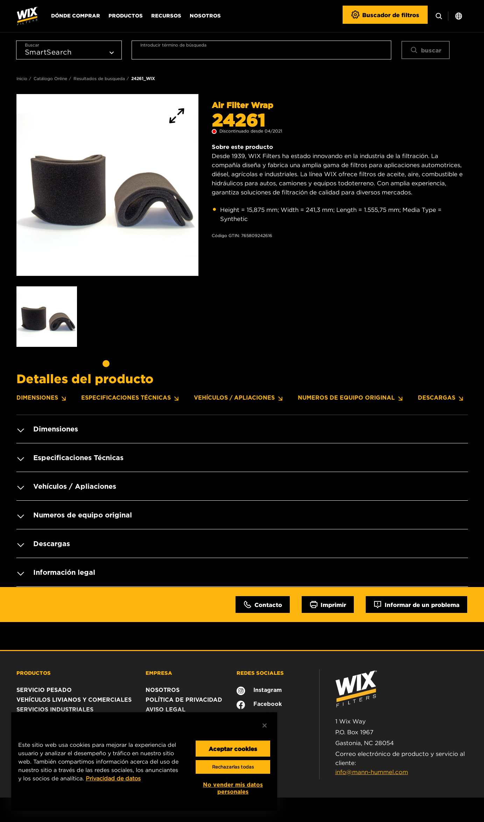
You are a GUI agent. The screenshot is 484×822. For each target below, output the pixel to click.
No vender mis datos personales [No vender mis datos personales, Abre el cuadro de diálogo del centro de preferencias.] (233, 788)
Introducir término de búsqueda (173, 45)
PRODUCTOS (33, 673)
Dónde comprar (75, 15)
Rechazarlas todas (233, 767)
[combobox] (261, 50)
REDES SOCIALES (260, 673)
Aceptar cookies (233, 748)
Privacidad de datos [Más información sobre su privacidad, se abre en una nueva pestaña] (113, 778)
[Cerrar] (264, 725)
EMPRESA (159, 673)
